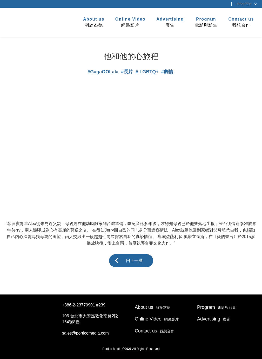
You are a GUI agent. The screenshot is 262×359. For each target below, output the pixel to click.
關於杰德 (93, 21)
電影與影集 (206, 21)
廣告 (170, 21)
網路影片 (130, 21)
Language (244, 4)
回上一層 (134, 260)
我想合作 (241, 21)
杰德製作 (21, 21)
